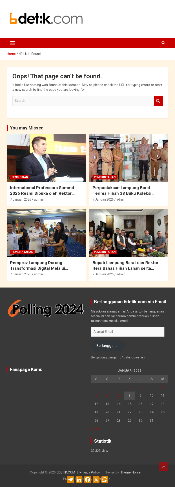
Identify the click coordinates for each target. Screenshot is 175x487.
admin (38, 199)
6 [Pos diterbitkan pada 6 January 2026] (107, 396)
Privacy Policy (90, 472)
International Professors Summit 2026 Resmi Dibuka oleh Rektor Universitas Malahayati (42, 193)
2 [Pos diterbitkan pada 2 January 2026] (141, 387)
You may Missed (27, 128)
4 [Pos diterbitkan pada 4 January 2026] (163, 387)
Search (158, 101)
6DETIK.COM (66, 472)
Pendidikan (19, 177)
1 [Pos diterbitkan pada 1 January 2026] (130, 387)
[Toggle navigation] (13, 43)
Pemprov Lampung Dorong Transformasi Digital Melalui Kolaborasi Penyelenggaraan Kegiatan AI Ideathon (38, 271)
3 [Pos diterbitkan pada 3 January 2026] (152, 387)
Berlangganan (108, 345)
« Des (95, 429)
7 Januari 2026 (20, 199)
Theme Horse (130, 472)
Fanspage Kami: (26, 369)
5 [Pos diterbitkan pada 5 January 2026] (96, 396)
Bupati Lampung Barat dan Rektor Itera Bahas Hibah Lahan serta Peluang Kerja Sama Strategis (125, 268)
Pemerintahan (105, 177)
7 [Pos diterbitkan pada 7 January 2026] (119, 396)
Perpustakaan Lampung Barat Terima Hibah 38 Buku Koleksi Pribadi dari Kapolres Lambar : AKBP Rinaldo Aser (128, 196)
